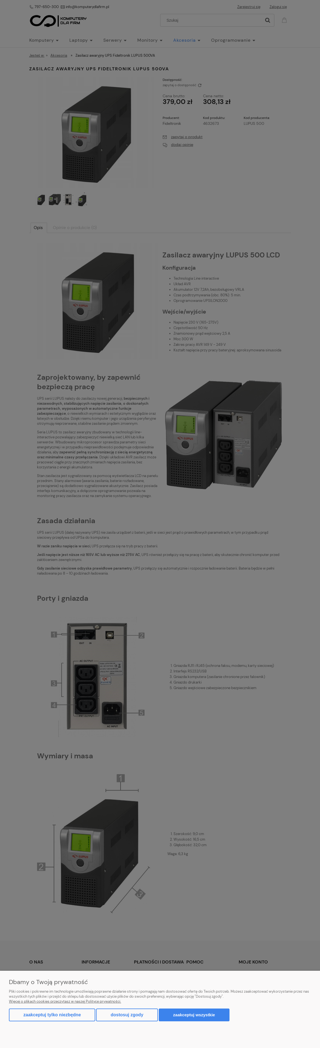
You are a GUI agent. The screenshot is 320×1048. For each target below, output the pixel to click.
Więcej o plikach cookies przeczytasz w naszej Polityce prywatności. (65, 1001)
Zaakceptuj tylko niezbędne (52, 1014)
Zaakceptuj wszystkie (194, 1014)
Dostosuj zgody (127, 1014)
